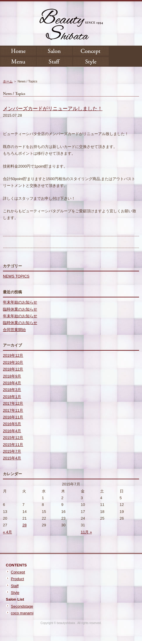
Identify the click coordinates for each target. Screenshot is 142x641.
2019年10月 (13, 362)
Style (15, 592)
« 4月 (7, 532)
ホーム (8, 81)
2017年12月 (13, 403)
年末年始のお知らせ (20, 302)
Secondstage (22, 606)
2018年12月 (13, 369)
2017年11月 (13, 410)
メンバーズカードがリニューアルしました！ (52, 108)
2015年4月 (12, 458)
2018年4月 (12, 383)
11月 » (86, 532)
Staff (15, 586)
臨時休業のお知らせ (20, 309)
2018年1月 (12, 396)
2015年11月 (13, 444)
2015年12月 (13, 437)
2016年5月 (12, 424)
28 (24, 525)
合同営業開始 (14, 330)
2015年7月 (12, 451)
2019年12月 (13, 355)
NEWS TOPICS (16, 276)
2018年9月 (12, 376)
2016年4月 (12, 431)
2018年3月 (12, 389)
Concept (18, 572)
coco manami (22, 613)
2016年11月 (13, 417)
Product (17, 579)
